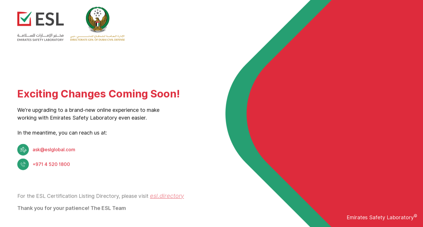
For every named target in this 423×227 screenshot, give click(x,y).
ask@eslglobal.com (54, 150)
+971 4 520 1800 (51, 165)
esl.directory (167, 200)
